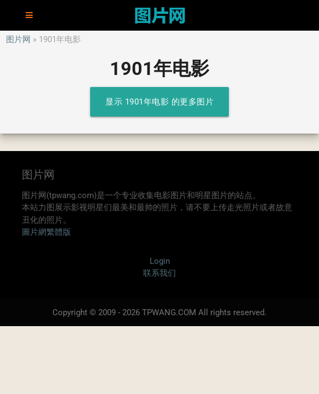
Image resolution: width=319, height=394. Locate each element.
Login (160, 261)
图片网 (18, 39)
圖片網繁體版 (46, 232)
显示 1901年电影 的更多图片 (159, 102)
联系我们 (159, 273)
